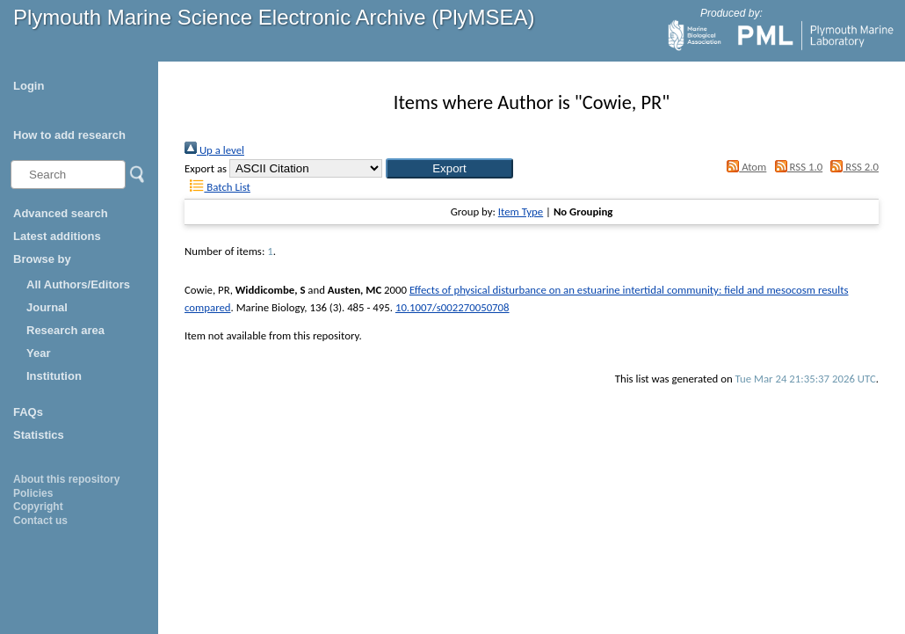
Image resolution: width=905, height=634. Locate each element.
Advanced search (60, 213)
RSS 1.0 (795, 166)
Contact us (40, 520)
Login (28, 85)
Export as (206, 168)
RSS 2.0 (852, 166)
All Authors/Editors (78, 284)
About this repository (66, 479)
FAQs (28, 412)
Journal (47, 307)
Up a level (214, 150)
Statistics (38, 434)
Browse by (42, 259)
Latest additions (57, 236)
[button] (449, 168)
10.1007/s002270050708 (452, 307)
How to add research (69, 135)
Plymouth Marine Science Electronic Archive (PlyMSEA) (274, 17)
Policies (33, 493)
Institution (54, 376)
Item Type (520, 211)
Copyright (38, 506)
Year (38, 353)
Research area (65, 330)
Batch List (217, 186)
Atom (744, 166)
